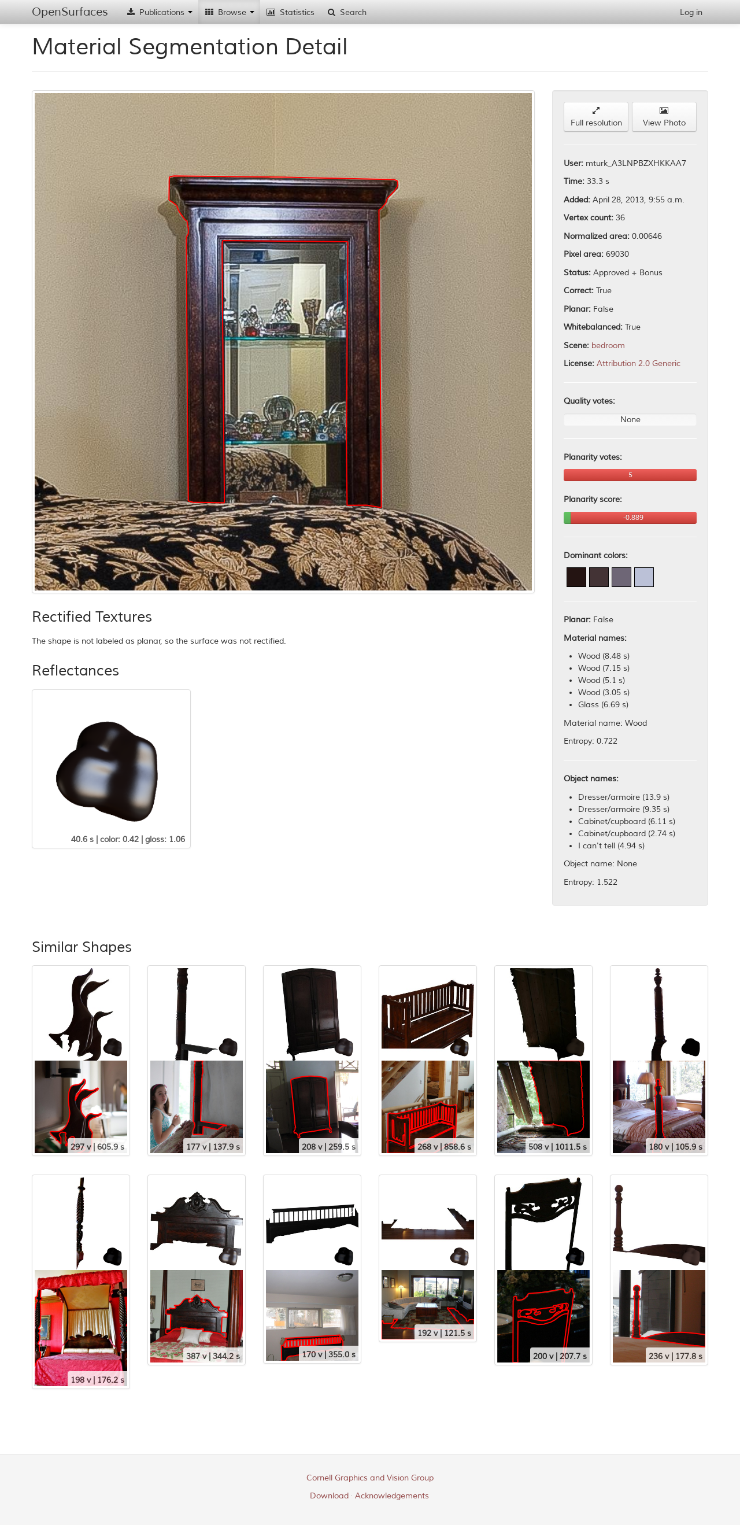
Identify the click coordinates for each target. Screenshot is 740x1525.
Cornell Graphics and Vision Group (370, 1478)
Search (346, 12)
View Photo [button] (664, 117)
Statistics (290, 12)
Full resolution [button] (596, 117)
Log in (691, 12)
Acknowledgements (392, 1496)
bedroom (608, 345)
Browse (229, 12)
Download (329, 1496)
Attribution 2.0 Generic (638, 363)
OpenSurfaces (70, 12)
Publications (159, 12)
